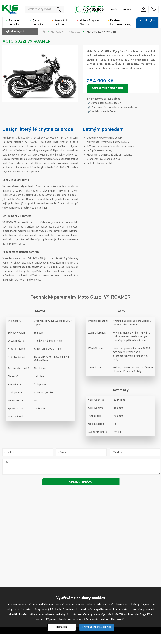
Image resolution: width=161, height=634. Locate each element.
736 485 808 (93, 9)
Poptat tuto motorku (107, 88)
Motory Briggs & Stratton (89, 22)
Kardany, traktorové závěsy (120, 22)
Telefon (116, 452)
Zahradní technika (14, 22)
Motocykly (148, 20)
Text (7, 462)
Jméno (9, 452)
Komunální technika (60, 22)
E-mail (62, 452)
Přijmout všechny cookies (96, 627)
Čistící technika (38, 22)
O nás (114, 9)
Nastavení (61, 627)
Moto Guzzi (74, 32)
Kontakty (126, 9)
